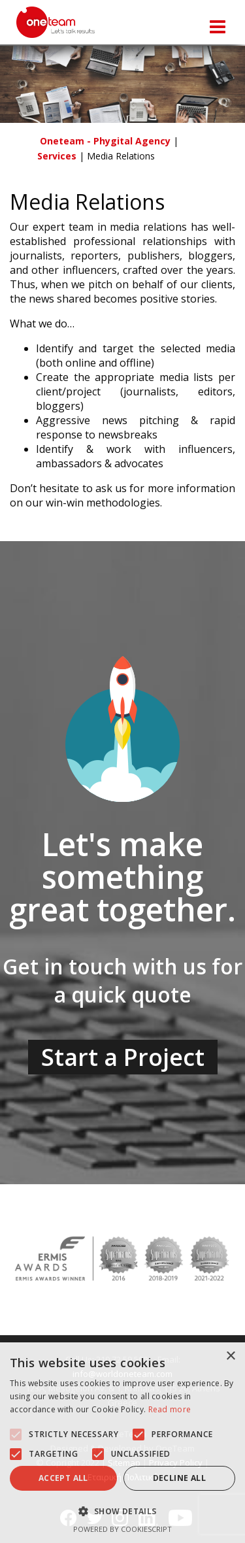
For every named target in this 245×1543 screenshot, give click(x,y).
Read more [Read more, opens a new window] (169, 1409)
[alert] (122, 1442)
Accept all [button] (63, 1478)
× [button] (230, 1356)
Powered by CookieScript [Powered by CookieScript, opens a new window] (122, 1529)
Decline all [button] (179, 1478)
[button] (16, 1434)
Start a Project (122, 1057)
